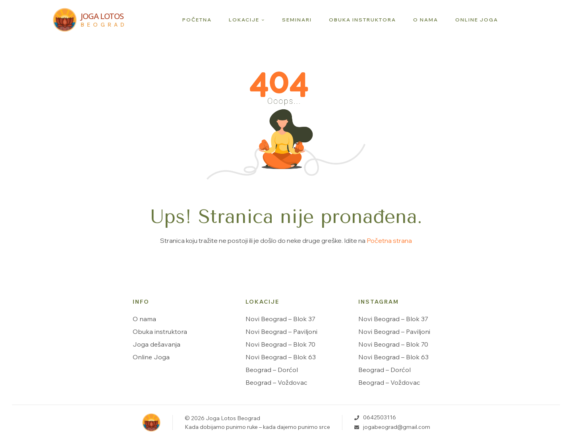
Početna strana (389, 240)
